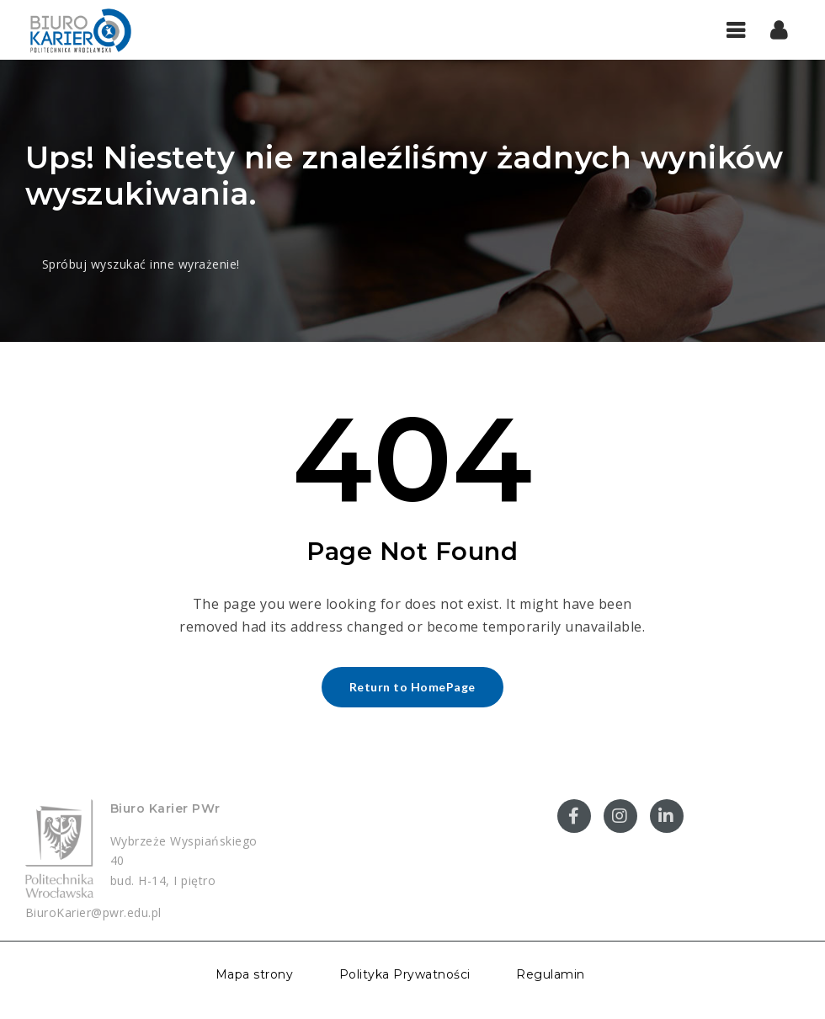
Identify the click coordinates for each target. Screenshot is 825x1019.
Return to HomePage (412, 687)
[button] (779, 29)
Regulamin (550, 974)
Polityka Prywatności (405, 974)
